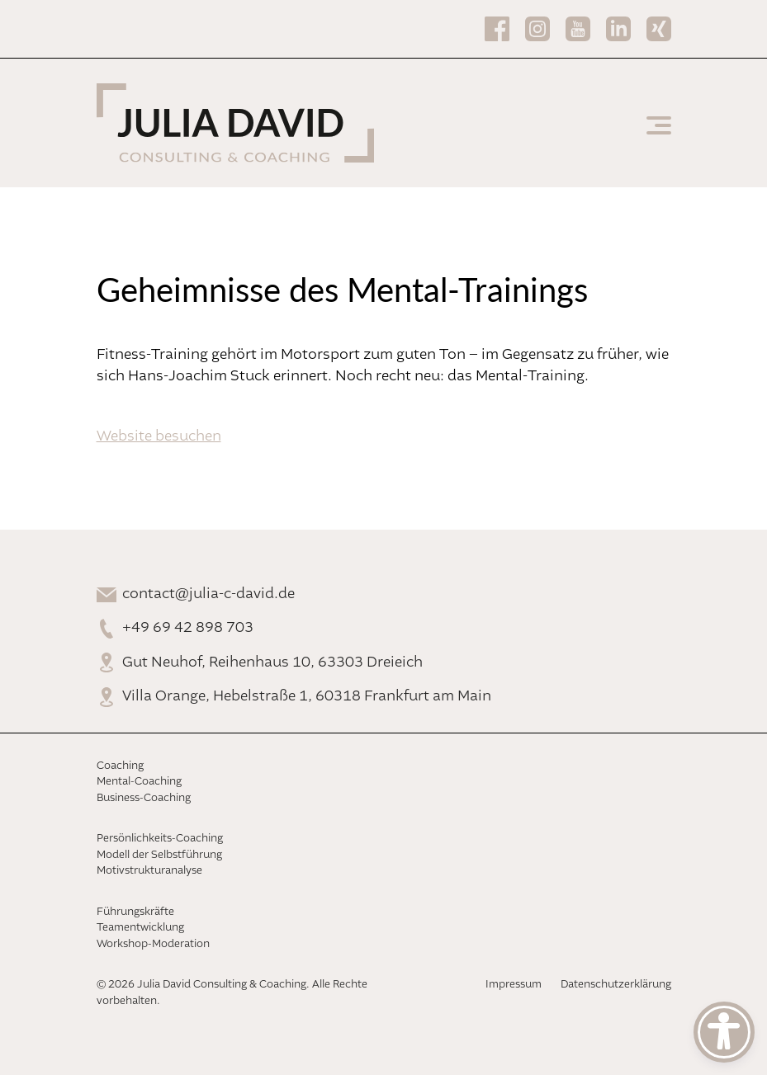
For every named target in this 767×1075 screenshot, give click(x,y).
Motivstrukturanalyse (149, 871)
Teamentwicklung (140, 928)
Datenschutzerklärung (616, 984)
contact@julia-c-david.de (208, 594)
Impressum (513, 984)
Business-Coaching (144, 798)
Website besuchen (159, 436)
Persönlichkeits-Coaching (160, 838)
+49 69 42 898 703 (187, 628)
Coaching (120, 766)
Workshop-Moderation (153, 944)
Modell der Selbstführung (159, 855)
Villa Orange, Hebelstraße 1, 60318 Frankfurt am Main (306, 696)
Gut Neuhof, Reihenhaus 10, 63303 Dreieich (272, 662)
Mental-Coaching (139, 782)
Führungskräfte (135, 912)
